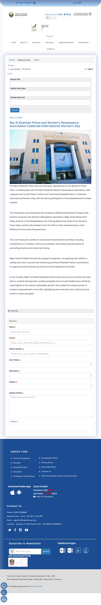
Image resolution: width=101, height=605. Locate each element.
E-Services (36, 42)
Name (12, 327)
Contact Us (50, 49)
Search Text (15, 79)
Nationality (14, 371)
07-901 (47, 493)
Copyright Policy (20, 467)
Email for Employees (43, 496)
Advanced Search (51, 14)
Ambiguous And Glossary (24, 476)
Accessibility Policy (50, 458)
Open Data (50, 42)
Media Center (84, 42)
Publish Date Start (18, 88)
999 (50, 490)
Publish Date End (17, 97)
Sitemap (17, 462)
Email (12, 338)
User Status (15, 360)
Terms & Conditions (21, 458)
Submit (14, 421)
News (36, 60)
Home (14, 42)
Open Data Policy (49, 467)
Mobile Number (16, 349)
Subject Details (16, 393)
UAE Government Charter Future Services (59, 476)
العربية (77, 2)
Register (30, 2)
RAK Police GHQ (35, 586)
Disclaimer (17, 471)
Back (12, 65)
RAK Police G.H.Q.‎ (34, 524)
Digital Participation (66, 42)
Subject (13, 382)
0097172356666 (20, 512)
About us (24, 42)
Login (20, 2)
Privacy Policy (47, 462)
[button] (67, 14)
